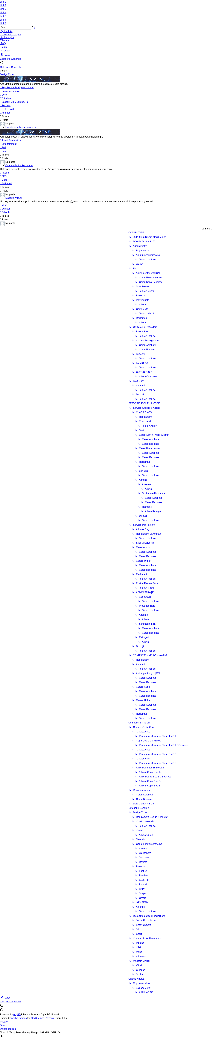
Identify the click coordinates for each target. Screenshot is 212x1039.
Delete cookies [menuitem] (8, 1029)
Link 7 (3, 23)
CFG (3, 176)
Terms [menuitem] (3, 1025)
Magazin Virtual (13, 198)
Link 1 (3, 1)
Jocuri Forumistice (10, 140)
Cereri (4, 94)
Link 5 (3, 16)
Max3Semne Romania (42, 1018)
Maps (3, 180)
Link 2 (3, 5)
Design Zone (7, 74)
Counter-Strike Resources (19, 165)
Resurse (5, 105)
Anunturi (5, 112)
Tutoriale (5, 98)
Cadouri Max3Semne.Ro (14, 102)
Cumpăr (5, 208)
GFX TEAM (7, 109)
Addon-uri (6, 183)
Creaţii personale (10, 91)
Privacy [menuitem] (4, 1021)
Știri (3, 147)
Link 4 (3, 12)
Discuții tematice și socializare (21, 127)
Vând (3, 205)
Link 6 (3, 19)
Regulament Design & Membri (17, 87)
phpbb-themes (19, 1018)
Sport (3, 151)
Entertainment (8, 144)
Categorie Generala (10, 67)
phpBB (17, 1014)
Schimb (5, 212)
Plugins (4, 172)
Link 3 (3, 9)
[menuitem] (105, 34)
